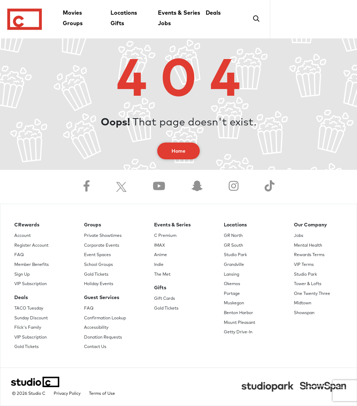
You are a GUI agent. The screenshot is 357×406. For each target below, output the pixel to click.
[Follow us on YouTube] (159, 186)
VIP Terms (304, 265)
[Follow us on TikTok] (269, 186)
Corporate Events (101, 246)
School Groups (98, 265)
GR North (233, 236)
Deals (213, 13)
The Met (162, 275)
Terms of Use (102, 394)
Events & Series (179, 13)
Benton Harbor (238, 313)
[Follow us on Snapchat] (197, 186)
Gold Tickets (26, 347)
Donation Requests (103, 337)
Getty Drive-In (238, 332)
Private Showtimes (103, 236)
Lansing (231, 275)
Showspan (304, 313)
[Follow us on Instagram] (233, 186)
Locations (124, 13)
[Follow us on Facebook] (86, 186)
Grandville (234, 265)
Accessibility (96, 328)
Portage (232, 294)
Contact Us (95, 347)
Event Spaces (97, 255)
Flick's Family (27, 328)
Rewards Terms (309, 255)
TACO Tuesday (28, 308)
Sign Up (22, 275)
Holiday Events (98, 284)
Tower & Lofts (307, 284)
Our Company (310, 225)
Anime (160, 255)
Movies (72, 13)
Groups (73, 23)
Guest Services (101, 297)
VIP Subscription (30, 284)
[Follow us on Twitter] (121, 186)
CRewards (26, 225)
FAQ (19, 255)
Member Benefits (31, 265)
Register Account (31, 246)
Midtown (302, 303)
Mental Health (308, 246)
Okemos (232, 284)
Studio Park (235, 255)
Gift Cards (164, 299)
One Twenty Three (312, 294)
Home (178, 151)
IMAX (159, 246)
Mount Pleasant (239, 323)
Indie (159, 265)
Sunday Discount (31, 318)
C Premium (165, 236)
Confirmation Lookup (105, 318)
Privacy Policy (67, 394)
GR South (233, 246)
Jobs (164, 23)
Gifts (117, 23)
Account (22, 236)
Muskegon (234, 303)
